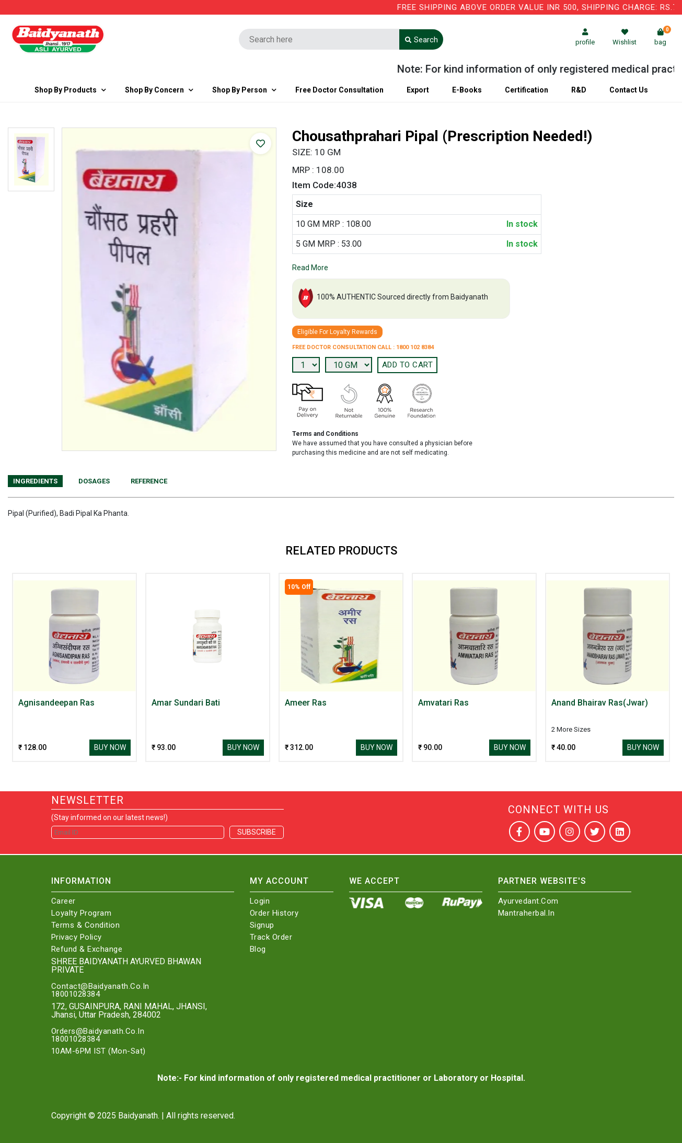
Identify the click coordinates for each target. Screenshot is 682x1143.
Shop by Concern (154, 90)
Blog (258, 949)
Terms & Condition (85, 925)
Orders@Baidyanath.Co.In (98, 1031)
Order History (274, 913)
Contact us (628, 90)
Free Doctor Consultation (339, 90)
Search (421, 39)
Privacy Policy (76, 937)
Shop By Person (239, 90)
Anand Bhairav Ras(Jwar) (599, 703)
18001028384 (75, 994)
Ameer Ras (306, 703)
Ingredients (35, 481)
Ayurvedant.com (528, 901)
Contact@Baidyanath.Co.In (100, 986)
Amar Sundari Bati (186, 703)
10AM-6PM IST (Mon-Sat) (98, 1051)
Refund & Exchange (87, 949)
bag (662, 37)
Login (260, 901)
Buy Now (110, 747)
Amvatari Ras (443, 703)
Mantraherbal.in (526, 913)
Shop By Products (65, 90)
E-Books (467, 90)
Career (63, 901)
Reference (149, 481)
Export (418, 90)
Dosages (94, 481)
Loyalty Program (81, 913)
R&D (578, 90)
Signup (262, 925)
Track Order (271, 937)
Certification (526, 90)
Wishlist (624, 37)
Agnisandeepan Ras (56, 703)
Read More (310, 267)
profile (585, 37)
